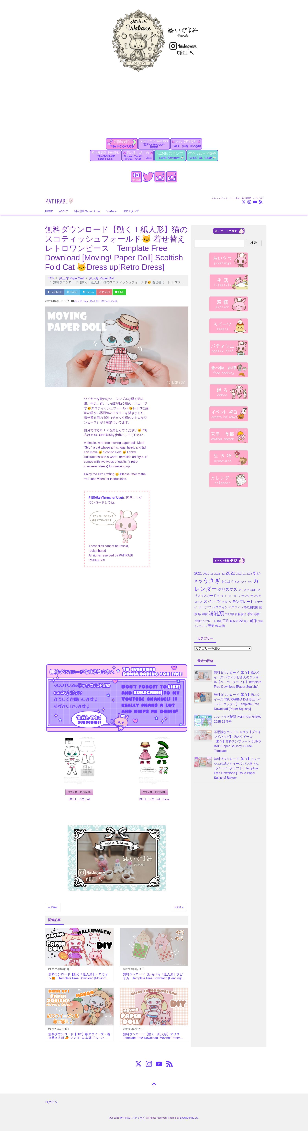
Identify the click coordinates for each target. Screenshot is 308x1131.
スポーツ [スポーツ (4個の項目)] (227, 602)
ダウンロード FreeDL (79, 792)
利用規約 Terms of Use (87, 211)
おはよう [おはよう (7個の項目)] (228, 581)
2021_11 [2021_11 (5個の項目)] (208, 573)
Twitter (72, 291)
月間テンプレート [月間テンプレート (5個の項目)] (205, 621)
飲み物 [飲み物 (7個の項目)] (220, 626)
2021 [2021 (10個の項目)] (198, 573)
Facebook (55, 291)
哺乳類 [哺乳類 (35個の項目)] (216, 613)
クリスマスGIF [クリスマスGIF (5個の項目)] (247, 589)
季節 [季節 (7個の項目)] (250, 614)
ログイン (51, 1102)
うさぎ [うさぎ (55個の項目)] (212, 580)
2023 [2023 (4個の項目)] (249, 573)
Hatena (89, 291)
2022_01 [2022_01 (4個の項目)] (241, 573)
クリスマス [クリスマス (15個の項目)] (227, 589)
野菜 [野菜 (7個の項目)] (211, 626)
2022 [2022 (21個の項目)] (230, 573)
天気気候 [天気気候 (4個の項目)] (229, 614)
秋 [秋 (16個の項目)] (241, 620)
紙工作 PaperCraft (106, 301)
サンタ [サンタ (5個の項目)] (245, 595)
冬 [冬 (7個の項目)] (199, 614)
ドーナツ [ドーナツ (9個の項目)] (204, 607)
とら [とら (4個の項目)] (250, 581)
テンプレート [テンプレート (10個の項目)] (243, 602)
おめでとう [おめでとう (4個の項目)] (241, 581)
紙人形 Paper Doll (84, 301)
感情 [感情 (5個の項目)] (257, 614)
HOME (49, 211)
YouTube (111, 211)
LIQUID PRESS (189, 1117)
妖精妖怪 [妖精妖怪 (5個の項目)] (240, 614)
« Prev (52, 907)
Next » (178, 907)
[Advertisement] (154, 102)
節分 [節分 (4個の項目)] (246, 621)
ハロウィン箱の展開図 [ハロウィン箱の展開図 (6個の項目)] (243, 607)
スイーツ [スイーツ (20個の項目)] (212, 601)
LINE (121, 291)
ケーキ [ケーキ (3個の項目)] (220, 596)
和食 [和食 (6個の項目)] (205, 614)
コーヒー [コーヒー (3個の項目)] (229, 596)
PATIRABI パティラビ (132, 1117)
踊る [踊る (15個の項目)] (254, 620)
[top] (154, 1085)
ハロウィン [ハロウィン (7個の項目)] (220, 607)
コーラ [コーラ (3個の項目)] (237, 596)
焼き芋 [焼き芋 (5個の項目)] (234, 621)
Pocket (105, 291)
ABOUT (63, 211)
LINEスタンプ (131, 211)
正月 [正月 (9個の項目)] (225, 621)
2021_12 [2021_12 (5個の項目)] (219, 573)
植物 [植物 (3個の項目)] (219, 621)
